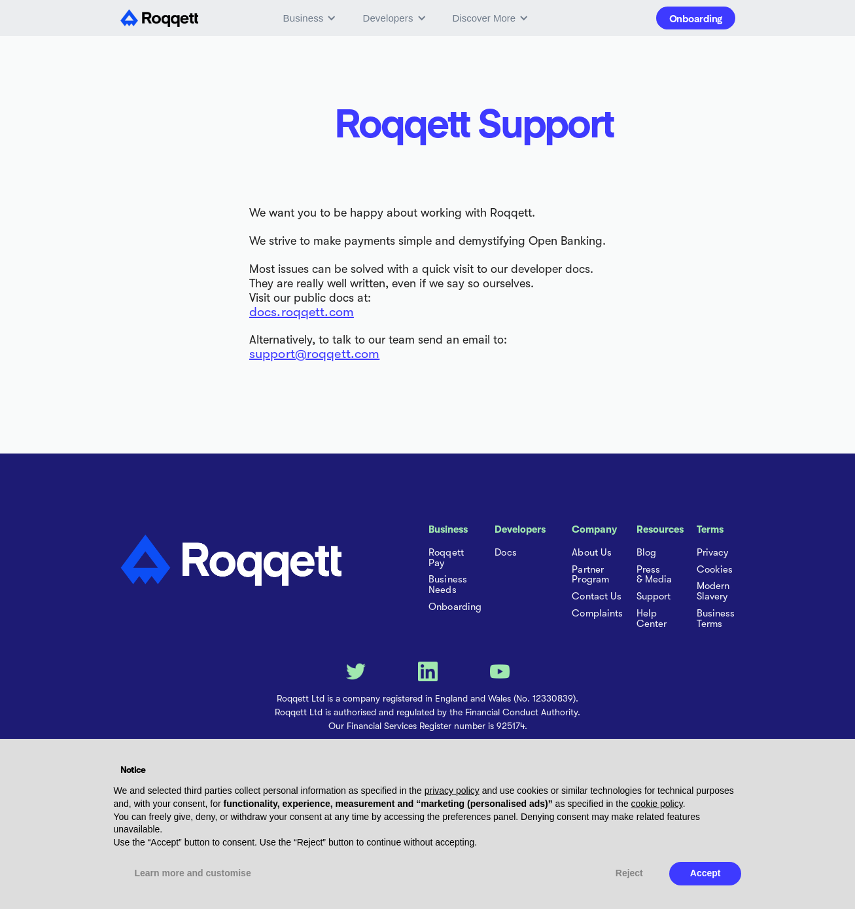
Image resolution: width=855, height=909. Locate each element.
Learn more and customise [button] (193, 873)
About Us (592, 553)
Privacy (713, 553)
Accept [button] (705, 873)
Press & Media (654, 575)
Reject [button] (629, 873)
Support (654, 597)
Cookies (715, 570)
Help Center (652, 619)
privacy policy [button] (452, 790)
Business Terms (716, 619)
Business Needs (447, 585)
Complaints (597, 614)
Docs (505, 553)
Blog (646, 553)
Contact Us (596, 597)
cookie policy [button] (657, 803)
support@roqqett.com (314, 354)
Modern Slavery (713, 591)
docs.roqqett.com (301, 312)
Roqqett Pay (446, 558)
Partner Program (590, 575)
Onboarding (695, 18)
